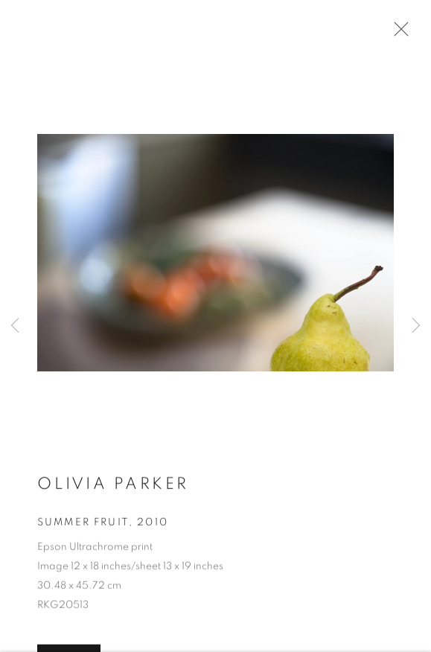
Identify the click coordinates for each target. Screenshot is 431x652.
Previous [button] (15, 326)
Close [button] (397, 33)
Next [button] (416, 326)
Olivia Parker (113, 485)
